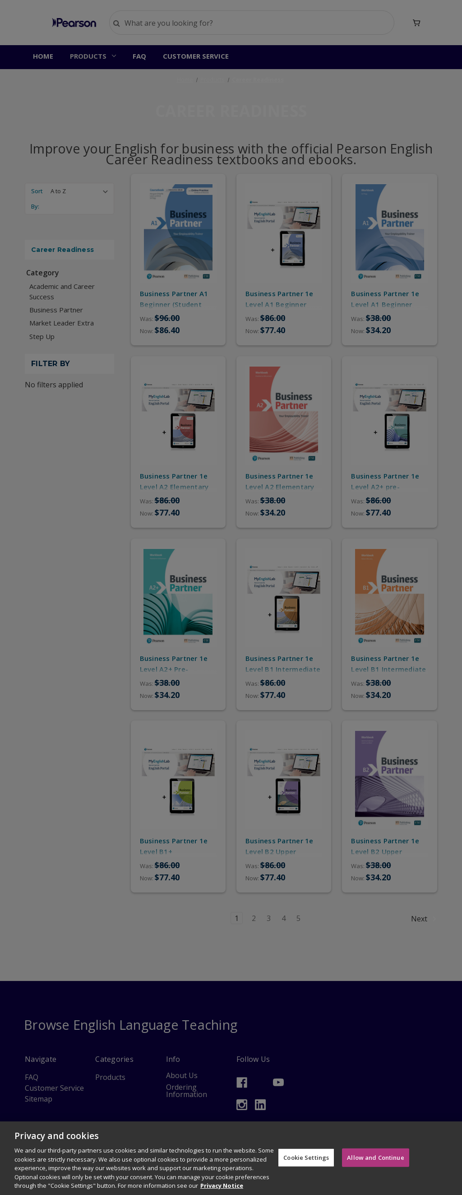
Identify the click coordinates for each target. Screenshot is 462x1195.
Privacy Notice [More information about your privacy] (221, 1185)
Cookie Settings (306, 1157)
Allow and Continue (375, 1157)
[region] (231, 1158)
